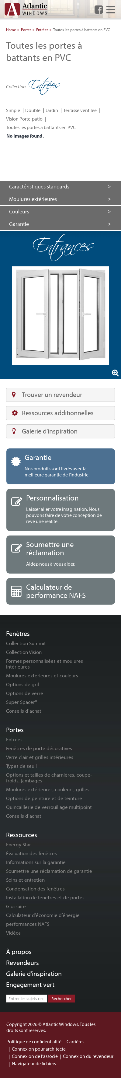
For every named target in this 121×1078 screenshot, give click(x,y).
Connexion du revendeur (88, 1056)
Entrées (42, 29)
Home (11, 29)
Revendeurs (22, 962)
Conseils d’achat (23, 711)
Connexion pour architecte (39, 1049)
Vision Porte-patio (24, 119)
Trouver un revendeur (47, 394)
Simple (13, 110)
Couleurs (19, 211)
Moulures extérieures (33, 198)
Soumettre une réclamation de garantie (49, 871)
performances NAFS (27, 924)
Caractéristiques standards (39, 186)
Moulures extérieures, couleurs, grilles (47, 789)
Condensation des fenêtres (35, 888)
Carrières (75, 1041)
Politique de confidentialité (33, 1041)
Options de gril (22, 684)
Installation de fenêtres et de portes (45, 897)
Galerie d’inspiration (45, 431)
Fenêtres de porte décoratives (39, 748)
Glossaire (16, 906)
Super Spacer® (21, 702)
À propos (19, 951)
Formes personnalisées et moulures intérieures (44, 664)
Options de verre (24, 693)
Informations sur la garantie (36, 862)
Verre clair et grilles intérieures (39, 757)
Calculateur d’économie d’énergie (43, 915)
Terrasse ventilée (80, 110)
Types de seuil (21, 766)
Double (32, 110)
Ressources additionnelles (53, 413)
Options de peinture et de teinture (44, 798)
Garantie (19, 223)
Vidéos (13, 932)
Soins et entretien (25, 879)
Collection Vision (24, 652)
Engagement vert (30, 984)
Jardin (52, 110)
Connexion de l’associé (35, 1056)
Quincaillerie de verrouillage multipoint (49, 807)
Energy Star (18, 844)
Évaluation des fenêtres (31, 853)
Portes (26, 29)
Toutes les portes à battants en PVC (41, 127)
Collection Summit (26, 643)
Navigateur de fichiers (34, 1063)
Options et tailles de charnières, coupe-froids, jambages (49, 777)
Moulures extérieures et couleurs (42, 675)
